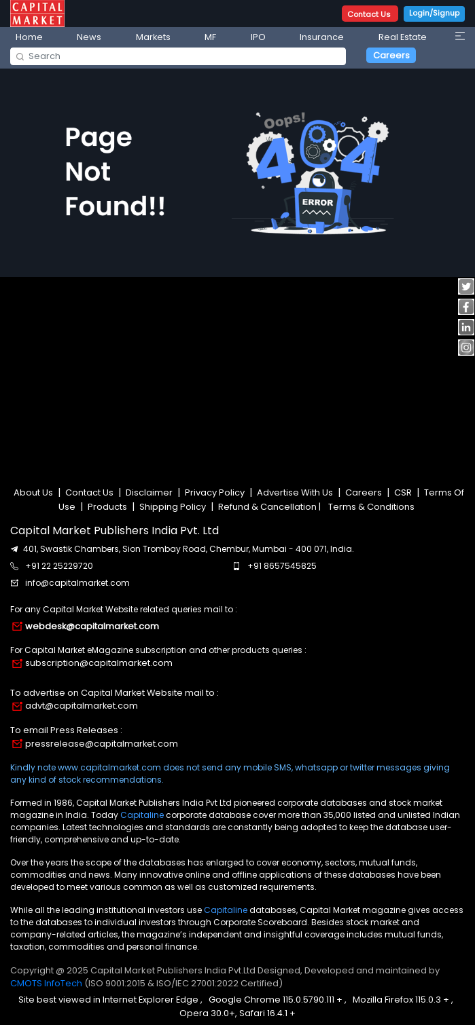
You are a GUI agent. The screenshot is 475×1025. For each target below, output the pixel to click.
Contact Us (370, 14)
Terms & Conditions (371, 506)
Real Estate (403, 37)
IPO (258, 37)
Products (107, 506)
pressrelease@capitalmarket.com (101, 743)
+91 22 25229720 (59, 566)
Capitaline (142, 815)
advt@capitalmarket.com (81, 705)
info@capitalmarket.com (77, 583)
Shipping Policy (172, 506)
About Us (34, 492)
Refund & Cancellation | (269, 506)
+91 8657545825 (282, 566)
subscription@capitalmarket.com (99, 663)
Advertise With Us (295, 492)
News (89, 37)
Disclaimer (149, 492)
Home (29, 37)
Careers (391, 55)
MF (210, 37)
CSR (403, 492)
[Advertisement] (237, 374)
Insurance (322, 37)
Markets (153, 37)
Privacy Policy (215, 492)
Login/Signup (434, 12)
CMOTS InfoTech (47, 983)
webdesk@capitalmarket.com (92, 626)
